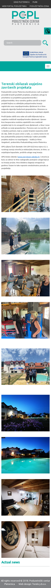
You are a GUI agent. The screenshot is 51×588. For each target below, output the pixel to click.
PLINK (35, 2)
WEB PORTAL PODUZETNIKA (14, 6)
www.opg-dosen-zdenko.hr (29, 157)
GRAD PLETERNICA (22, 2)
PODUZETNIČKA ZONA (39, 6)
